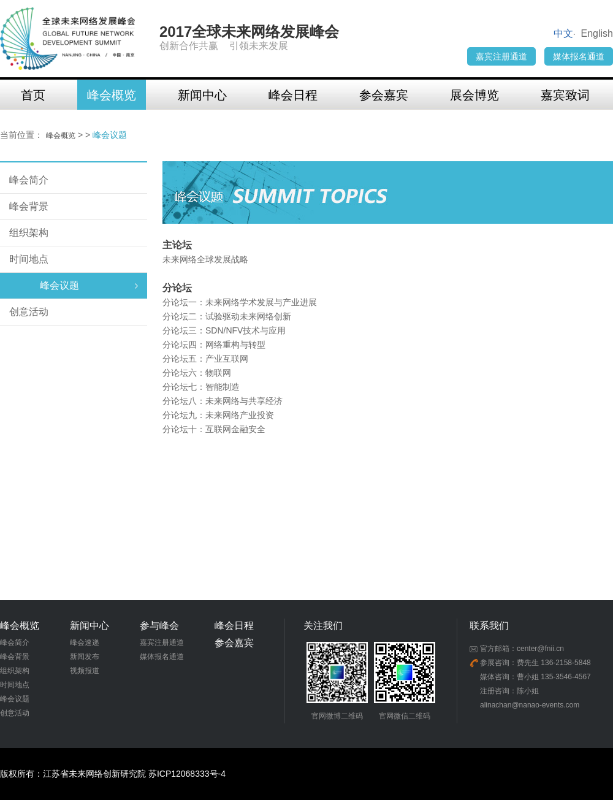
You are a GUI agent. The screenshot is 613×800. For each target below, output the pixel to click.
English (597, 33)
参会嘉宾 (383, 95)
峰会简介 (28, 180)
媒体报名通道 (578, 56)
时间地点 (28, 259)
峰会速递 (84, 642)
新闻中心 (202, 95)
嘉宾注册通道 (501, 56)
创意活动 (28, 312)
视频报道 (84, 670)
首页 (33, 95)
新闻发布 (84, 656)
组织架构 (28, 232)
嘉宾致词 (565, 95)
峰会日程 (293, 95)
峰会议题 (59, 285)
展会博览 (474, 95)
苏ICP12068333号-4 (187, 774)
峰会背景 (28, 206)
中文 (563, 33)
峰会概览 (111, 95)
